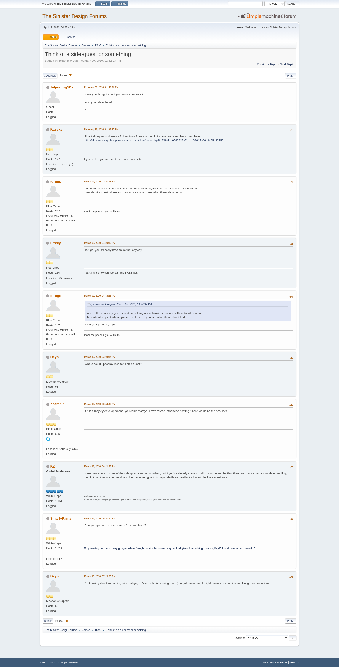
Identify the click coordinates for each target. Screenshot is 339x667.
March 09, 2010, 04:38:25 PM (99, 295)
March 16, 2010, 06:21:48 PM (99, 466)
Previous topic (267, 64)
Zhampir (57, 404)
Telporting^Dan (62, 87)
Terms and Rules (279, 662)
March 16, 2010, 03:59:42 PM (99, 404)
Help (265, 662)
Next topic (287, 64)
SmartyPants (60, 518)
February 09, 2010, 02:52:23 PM (101, 87)
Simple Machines (69, 662)
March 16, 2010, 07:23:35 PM (99, 576)
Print (290, 75)
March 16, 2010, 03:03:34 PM (99, 357)
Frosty (55, 243)
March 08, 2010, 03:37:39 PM (99, 181)
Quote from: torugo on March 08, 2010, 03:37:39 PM (121, 304)
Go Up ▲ (294, 662)
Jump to (240, 637)
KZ (52, 466)
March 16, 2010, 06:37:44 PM (99, 518)
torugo (55, 181)
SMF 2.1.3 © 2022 (49, 662)
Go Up (48, 621)
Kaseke (56, 129)
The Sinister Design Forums (74, 16)
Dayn (54, 357)
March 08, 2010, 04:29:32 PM (99, 243)
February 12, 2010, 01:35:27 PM (101, 129)
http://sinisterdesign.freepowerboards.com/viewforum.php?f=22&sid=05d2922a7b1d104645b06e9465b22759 (154, 140)
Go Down (50, 75)
